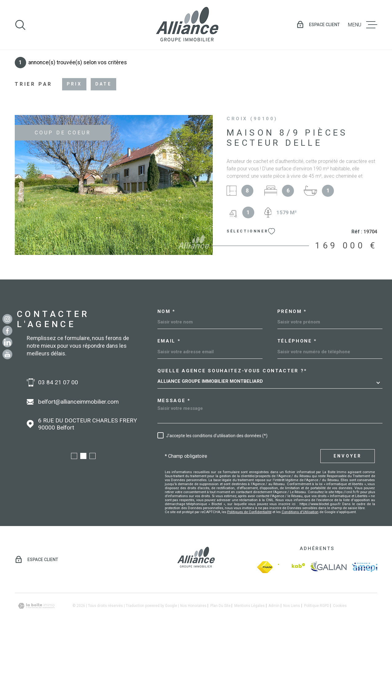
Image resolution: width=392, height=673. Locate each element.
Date (103, 123)
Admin (273, 645)
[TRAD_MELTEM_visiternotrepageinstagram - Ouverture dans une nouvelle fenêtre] (7, 319)
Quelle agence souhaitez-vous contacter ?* (232, 410)
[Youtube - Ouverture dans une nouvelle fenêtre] (7, 354)
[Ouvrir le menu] (362, 24)
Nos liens (291, 645)
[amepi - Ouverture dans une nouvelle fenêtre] (364, 606)
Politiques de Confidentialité (249, 551)
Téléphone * (297, 380)
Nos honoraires (193, 645)
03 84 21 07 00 (86, 422)
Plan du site (220, 645)
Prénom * (292, 351)
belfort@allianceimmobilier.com (106, 441)
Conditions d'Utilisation (300, 551)
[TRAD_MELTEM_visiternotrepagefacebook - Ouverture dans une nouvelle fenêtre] (7, 330)
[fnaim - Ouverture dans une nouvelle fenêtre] (265, 607)
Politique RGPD (316, 645)
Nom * (166, 351)
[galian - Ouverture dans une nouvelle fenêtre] (328, 606)
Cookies (340, 645)
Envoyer (348, 495)
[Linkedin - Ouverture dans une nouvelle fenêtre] (7, 342)
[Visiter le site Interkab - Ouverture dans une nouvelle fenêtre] (291, 606)
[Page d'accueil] (186, 24)
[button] (74, 496)
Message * (174, 440)
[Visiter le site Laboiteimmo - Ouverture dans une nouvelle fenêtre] (36, 645)
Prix (74, 123)
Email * (169, 380)
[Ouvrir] (20, 24)
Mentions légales (249, 645)
